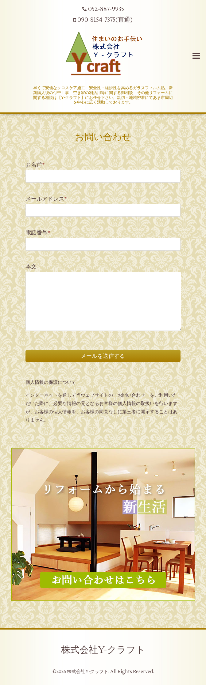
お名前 (35, 164)
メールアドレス (46, 198)
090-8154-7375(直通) (103, 20)
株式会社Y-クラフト (103, 650)
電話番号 (37, 232)
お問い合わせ (103, 137)
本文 (31, 266)
